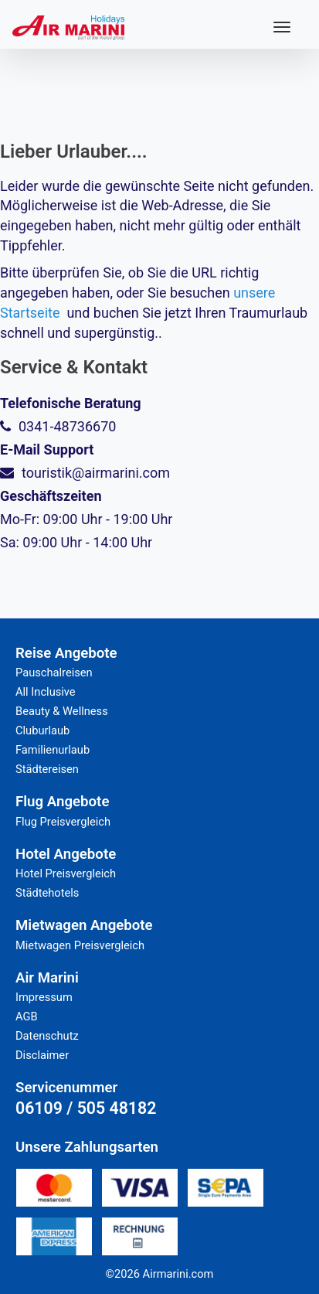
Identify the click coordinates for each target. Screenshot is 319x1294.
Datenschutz (47, 1036)
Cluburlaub (42, 730)
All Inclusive (45, 692)
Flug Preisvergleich (62, 822)
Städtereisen (47, 769)
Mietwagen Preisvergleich (79, 945)
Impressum (44, 997)
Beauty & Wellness (61, 711)
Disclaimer (42, 1055)
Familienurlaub (52, 750)
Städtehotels (47, 893)
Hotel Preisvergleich (65, 873)
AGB (26, 1016)
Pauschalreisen (54, 672)
